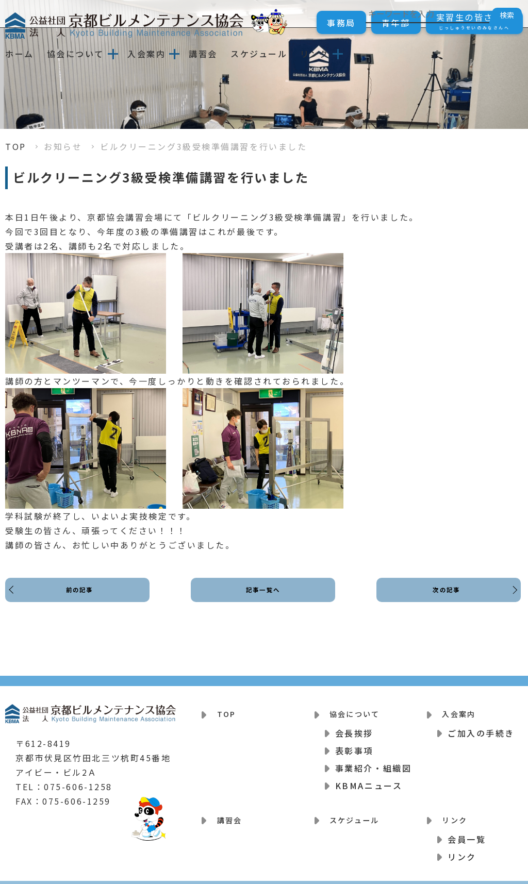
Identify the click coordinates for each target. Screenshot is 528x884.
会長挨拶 (354, 727)
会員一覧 (467, 827)
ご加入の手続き (481, 727)
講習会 (203, 53)
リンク (314, 53)
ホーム (19, 53)
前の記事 (82, 599)
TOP (15, 146)
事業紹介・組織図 (373, 762)
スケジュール (258, 53)
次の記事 (443, 599)
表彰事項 (354, 745)
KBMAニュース (368, 780)
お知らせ (63, 146)
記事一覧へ (263, 599)
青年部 (396, 22)
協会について (75, 53)
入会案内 (146, 53)
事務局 (341, 22)
